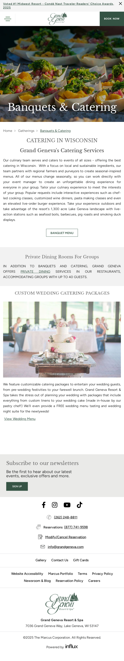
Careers (94, 586)
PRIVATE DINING (35, 272)
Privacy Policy (102, 579)
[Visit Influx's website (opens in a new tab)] (71, 651)
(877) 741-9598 (76, 533)
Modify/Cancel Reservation (65, 543)
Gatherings (26, 131)
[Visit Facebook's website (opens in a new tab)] (44, 510)
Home (7, 131)
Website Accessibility (27, 579)
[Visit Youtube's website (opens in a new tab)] (67, 510)
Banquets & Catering (55, 131)
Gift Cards (80, 566)
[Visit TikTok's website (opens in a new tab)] (79, 510)
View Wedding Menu (20, 419)
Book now (112, 18)
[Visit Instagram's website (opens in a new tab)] (54, 510)
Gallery (41, 566)
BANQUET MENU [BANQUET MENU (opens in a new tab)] (62, 233)
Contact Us (59, 566)
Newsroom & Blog (37, 586)
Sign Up (17, 491)
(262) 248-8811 (65, 523)
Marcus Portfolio (60, 579)
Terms (82, 579)
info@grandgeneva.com (66, 552)
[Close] (120, 3)
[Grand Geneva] (62, 611)
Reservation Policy (69, 586)
